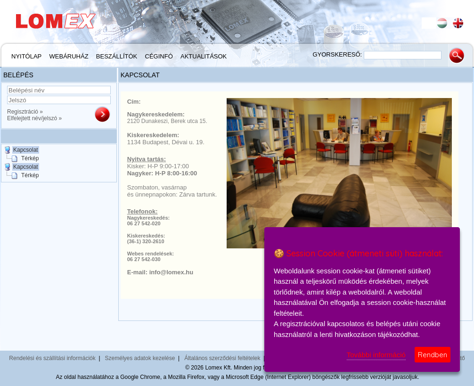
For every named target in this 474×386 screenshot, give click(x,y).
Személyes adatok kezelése (140, 358)
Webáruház (69, 56)
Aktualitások (203, 56)
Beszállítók (116, 56)
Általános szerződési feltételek (222, 358)
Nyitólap (26, 56)
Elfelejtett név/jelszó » (34, 118)
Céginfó (159, 56)
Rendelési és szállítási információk (52, 358)
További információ (376, 355)
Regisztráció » (25, 111)
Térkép (30, 158)
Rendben (432, 354)
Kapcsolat (25, 150)
